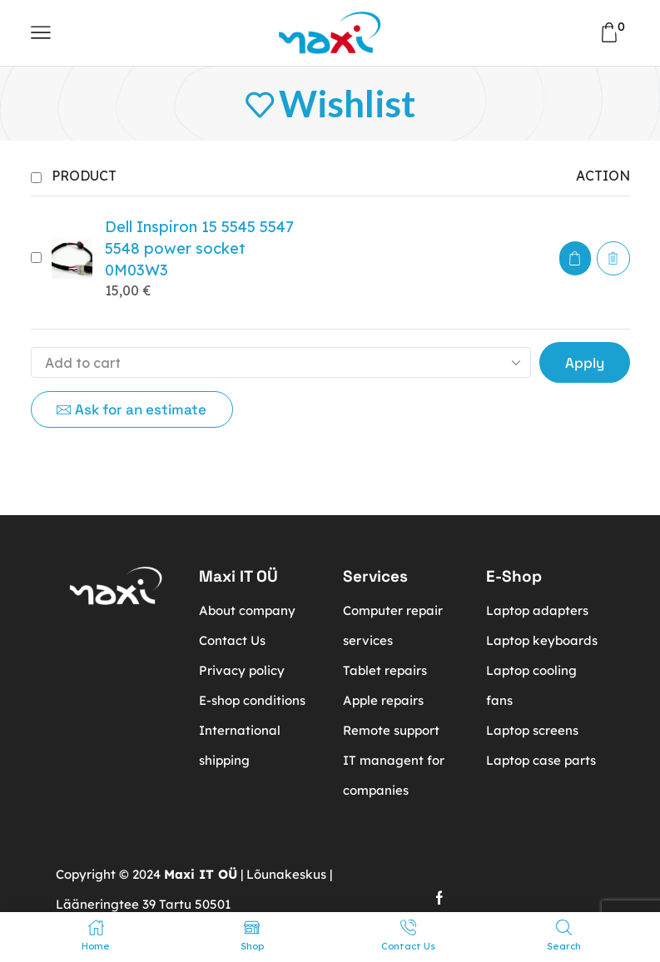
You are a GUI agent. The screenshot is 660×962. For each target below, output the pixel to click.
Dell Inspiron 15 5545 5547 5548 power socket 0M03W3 (199, 248)
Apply (584, 363)
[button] (575, 258)
